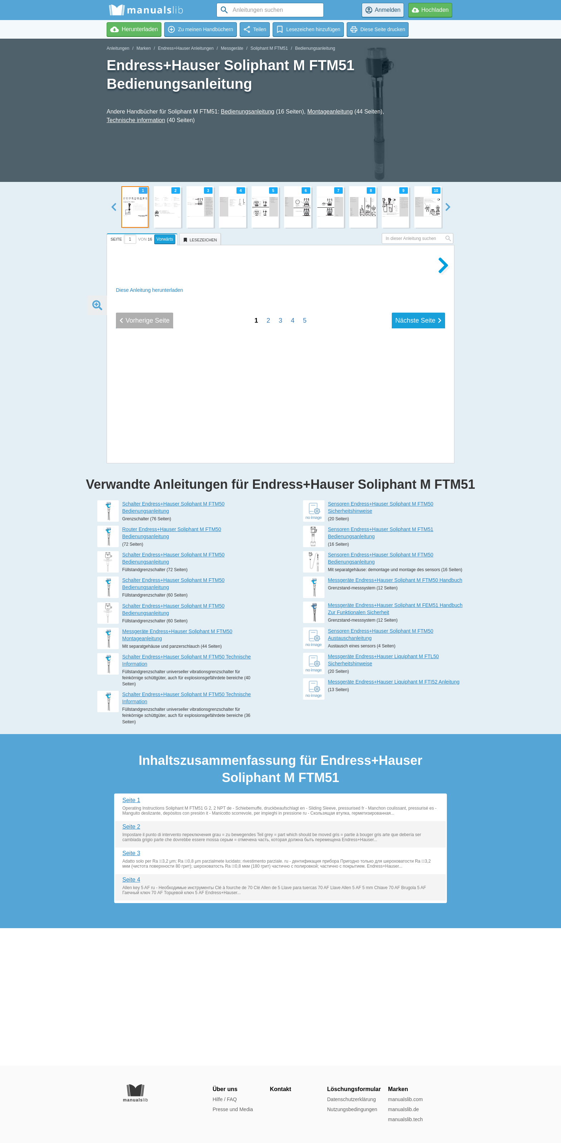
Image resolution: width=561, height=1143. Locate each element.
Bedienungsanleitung (315, 48)
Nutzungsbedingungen (352, 1109)
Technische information (136, 120)
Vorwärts (164, 239)
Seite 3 (131, 991)
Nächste (418, 554)
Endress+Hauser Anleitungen (186, 48)
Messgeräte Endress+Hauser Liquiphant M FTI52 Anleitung (394, 819)
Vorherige (144, 554)
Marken (143, 48)
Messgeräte (232, 48)
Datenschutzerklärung (351, 1099)
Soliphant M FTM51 (269, 48)
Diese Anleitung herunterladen (149, 290)
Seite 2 (131, 964)
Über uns (225, 1089)
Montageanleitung (330, 111)
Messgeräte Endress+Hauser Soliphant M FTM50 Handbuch (395, 717)
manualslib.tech (405, 1119)
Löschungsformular (354, 1089)
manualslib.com (405, 1099)
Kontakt (280, 1089)
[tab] (143, 238)
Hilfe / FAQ (225, 1099)
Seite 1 (131, 938)
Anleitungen (118, 48)
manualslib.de (403, 1109)
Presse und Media (233, 1109)
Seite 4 (131, 1017)
